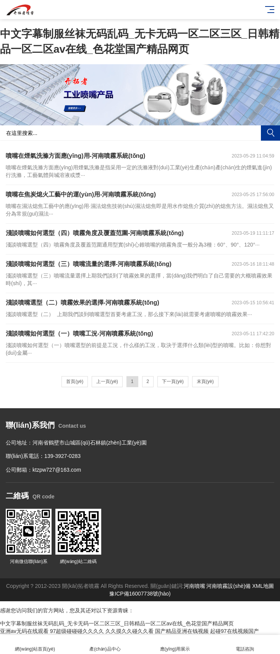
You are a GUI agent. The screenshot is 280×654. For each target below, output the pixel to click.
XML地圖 (263, 586)
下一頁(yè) (173, 381)
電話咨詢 (245, 645)
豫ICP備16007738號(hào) (139, 594)
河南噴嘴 (194, 586)
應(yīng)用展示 (175, 645)
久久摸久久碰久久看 (129, 631)
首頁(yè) (74, 381)
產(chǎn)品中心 (105, 645)
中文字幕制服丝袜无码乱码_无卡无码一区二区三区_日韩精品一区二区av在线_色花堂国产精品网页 (117, 623)
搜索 (270, 133)
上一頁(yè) (107, 381)
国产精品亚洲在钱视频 (182, 631)
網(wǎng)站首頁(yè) (35, 645)
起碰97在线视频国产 (234, 631)
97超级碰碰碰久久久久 (77, 631)
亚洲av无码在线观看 (24, 631)
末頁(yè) (205, 381)
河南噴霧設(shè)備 (228, 586)
